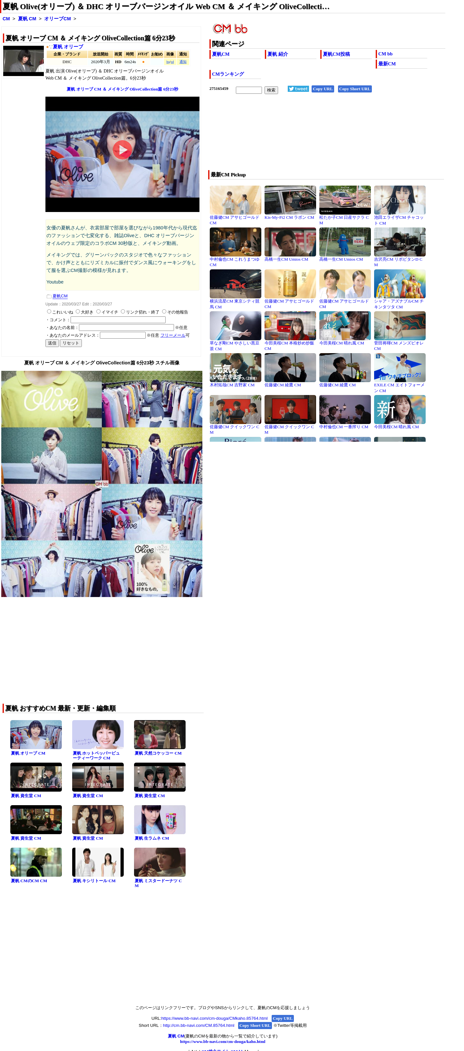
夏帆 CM (27, 18)
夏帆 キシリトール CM (94, 880)
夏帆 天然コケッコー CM (158, 753)
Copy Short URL (355, 88)
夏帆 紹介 (277, 54)
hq (168, 61)
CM (6, 18)
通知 (183, 61)
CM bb (385, 53)
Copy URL (323, 88)
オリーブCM (57, 18)
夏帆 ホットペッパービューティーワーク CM (96, 755)
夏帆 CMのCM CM (29, 880)
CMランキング (228, 74)
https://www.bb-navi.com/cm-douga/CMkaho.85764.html (214, 1018)
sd (172, 61)
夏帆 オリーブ (68, 46)
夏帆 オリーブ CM (28, 753)
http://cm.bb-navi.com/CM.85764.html (198, 1025)
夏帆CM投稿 (336, 54)
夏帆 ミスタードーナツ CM (158, 883)
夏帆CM (220, 54)
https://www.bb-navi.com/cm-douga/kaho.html (223, 1041)
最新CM (387, 63)
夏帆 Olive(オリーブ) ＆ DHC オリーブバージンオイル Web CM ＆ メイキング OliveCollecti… (166, 6)
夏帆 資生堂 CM (26, 795)
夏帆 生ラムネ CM (152, 838)
